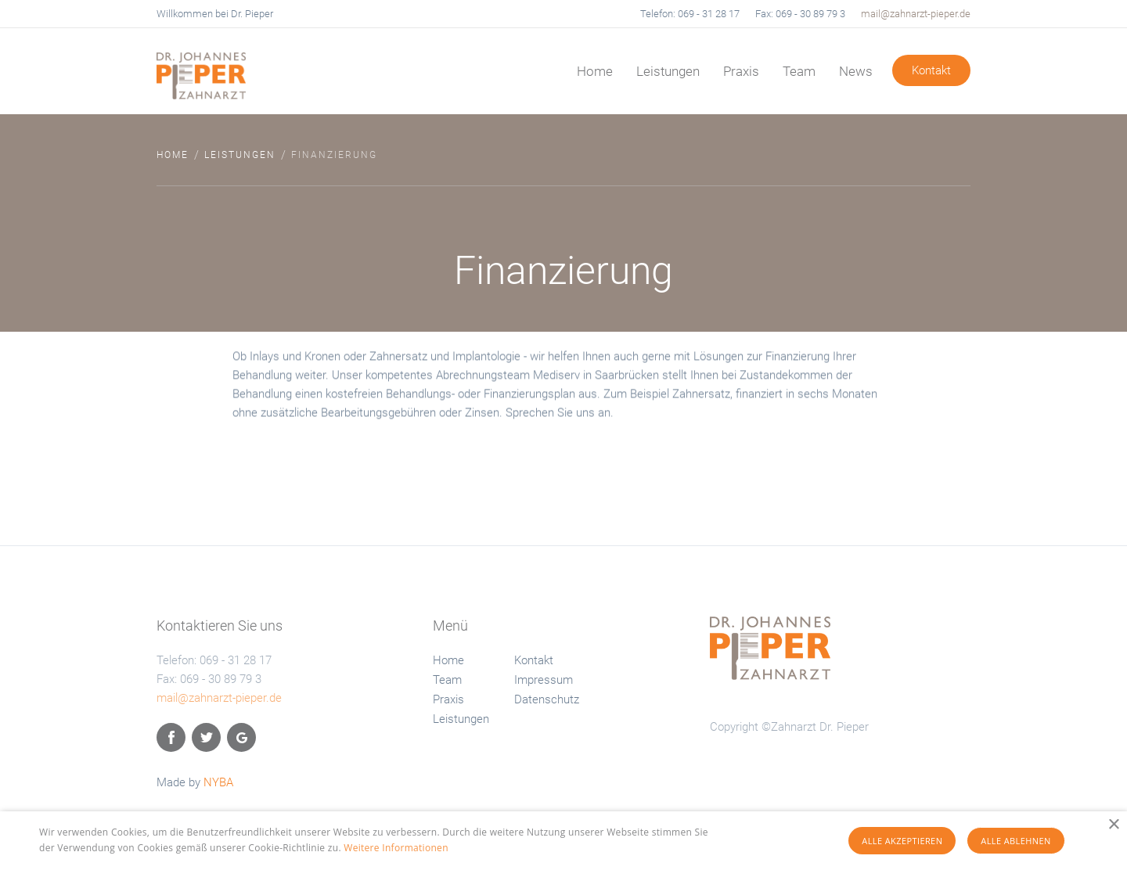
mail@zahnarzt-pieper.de (915, 14)
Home (595, 71)
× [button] (1113, 825)
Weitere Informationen (396, 847)
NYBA (218, 782)
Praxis (741, 71)
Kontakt (931, 70)
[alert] (563, 840)
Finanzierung (334, 154)
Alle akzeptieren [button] (902, 841)
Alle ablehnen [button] (1015, 841)
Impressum (543, 680)
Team (799, 71)
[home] (243, 69)
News (856, 71)
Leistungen (668, 71)
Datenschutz (546, 699)
